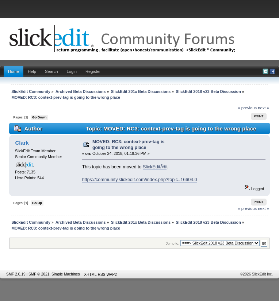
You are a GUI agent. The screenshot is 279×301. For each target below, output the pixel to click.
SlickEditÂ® (155, 166)
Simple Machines (65, 274)
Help (32, 71)
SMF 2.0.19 (16, 274)
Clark (21, 143)
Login (72, 71)
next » (263, 108)
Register (93, 71)
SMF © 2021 (38, 274)
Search (51, 71)
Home (13, 71)
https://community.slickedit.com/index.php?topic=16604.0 (139, 179)
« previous (247, 108)
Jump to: (172, 243)
